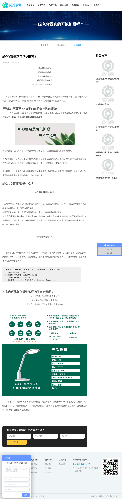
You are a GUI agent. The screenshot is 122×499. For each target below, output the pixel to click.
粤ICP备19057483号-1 (36, 496)
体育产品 (53, 5)
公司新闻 (44, 45)
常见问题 (77, 45)
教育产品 (41, 5)
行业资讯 (61, 45)
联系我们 (97, 5)
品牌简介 (30, 5)
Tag (46, 476)
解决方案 (64, 5)
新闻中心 (86, 5)
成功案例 (75, 5)
